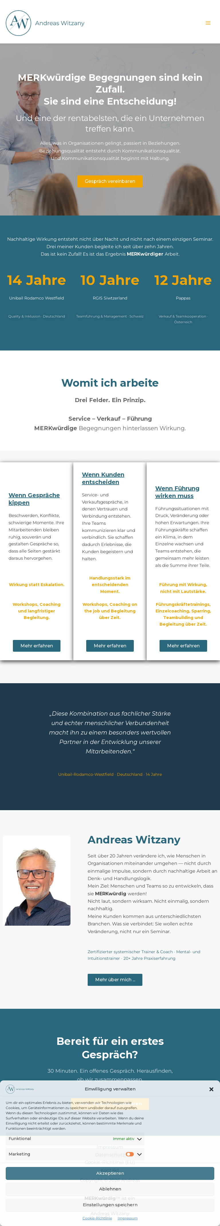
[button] (211, 1089)
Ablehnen (110, 1189)
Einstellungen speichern (110, 1204)
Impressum (128, 1218)
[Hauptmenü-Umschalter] (208, 23)
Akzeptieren (110, 1173)
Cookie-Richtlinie (97, 1218)
